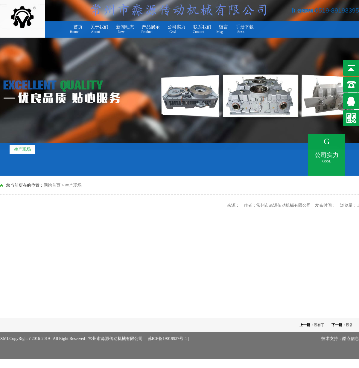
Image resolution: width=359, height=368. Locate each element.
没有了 (319, 325)
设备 (349, 325)
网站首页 (52, 185)
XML (4, 334)
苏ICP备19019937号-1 (168, 334)
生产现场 (22, 148)
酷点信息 (350, 334)
